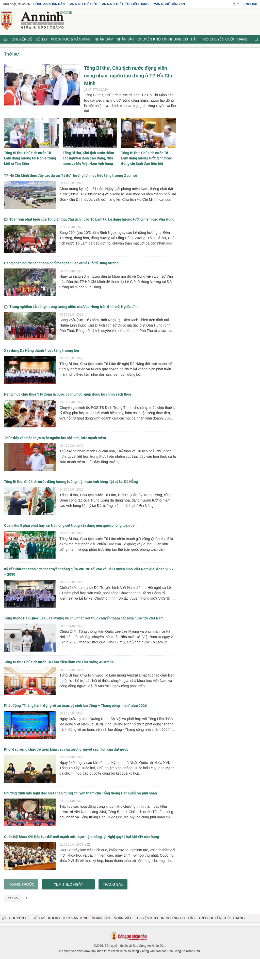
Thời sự (11, 54)
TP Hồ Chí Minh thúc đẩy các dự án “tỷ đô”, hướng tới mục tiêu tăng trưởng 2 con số (70, 175)
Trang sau (113, 884)
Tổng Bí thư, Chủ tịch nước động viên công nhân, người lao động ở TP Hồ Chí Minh (128, 75)
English (250, 4)
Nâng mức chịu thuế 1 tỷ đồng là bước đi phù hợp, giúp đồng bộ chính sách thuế (67, 394)
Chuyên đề (22, 39)
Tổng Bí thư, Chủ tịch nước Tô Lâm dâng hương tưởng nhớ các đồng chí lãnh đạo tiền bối (146, 158)
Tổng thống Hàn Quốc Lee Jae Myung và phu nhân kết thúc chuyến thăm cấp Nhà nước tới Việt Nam (84, 618)
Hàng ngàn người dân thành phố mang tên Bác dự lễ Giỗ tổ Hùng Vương (61, 263)
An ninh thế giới (83, 4)
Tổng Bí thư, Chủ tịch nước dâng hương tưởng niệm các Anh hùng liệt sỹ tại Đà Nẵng (71, 482)
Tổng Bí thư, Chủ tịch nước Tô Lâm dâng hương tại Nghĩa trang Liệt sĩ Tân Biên (30, 158)
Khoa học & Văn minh (71, 39)
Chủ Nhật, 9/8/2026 (16, 4)
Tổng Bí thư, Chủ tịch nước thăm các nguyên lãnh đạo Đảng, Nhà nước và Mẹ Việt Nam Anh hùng (88, 158)
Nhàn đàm (103, 39)
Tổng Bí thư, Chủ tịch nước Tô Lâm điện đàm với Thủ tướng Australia (59, 662)
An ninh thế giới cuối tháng (125, 4)
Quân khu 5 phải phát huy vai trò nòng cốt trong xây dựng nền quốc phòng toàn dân (70, 525)
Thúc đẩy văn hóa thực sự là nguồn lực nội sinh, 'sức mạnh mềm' (55, 438)
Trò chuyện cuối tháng (224, 39)
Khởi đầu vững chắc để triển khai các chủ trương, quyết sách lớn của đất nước (66, 749)
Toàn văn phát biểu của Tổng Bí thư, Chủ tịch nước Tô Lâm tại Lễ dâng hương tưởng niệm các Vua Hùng (89, 219)
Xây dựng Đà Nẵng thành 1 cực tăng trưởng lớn (41, 350)
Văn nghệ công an (169, 4)
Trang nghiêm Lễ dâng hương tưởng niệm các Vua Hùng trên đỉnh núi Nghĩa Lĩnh (71, 307)
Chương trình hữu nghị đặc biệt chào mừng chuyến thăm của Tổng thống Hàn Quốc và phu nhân (80, 793)
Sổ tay (41, 39)
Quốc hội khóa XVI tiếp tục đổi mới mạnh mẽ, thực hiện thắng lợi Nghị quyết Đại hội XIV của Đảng (81, 837)
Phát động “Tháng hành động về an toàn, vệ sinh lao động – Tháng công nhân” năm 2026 (75, 706)
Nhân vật (125, 39)
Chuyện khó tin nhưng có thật (167, 39)
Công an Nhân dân (49, 4)
